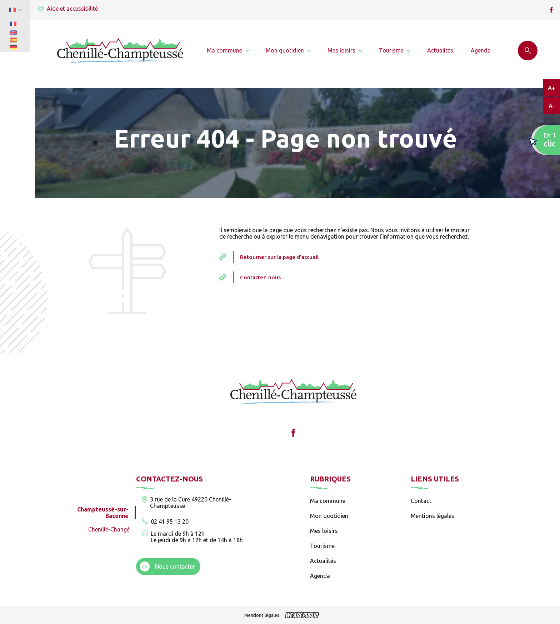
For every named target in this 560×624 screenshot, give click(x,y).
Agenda (320, 576)
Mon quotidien (329, 516)
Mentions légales (432, 516)
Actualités (323, 561)
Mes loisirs (324, 531)
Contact (421, 501)
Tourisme (322, 546)
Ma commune (327, 501)
